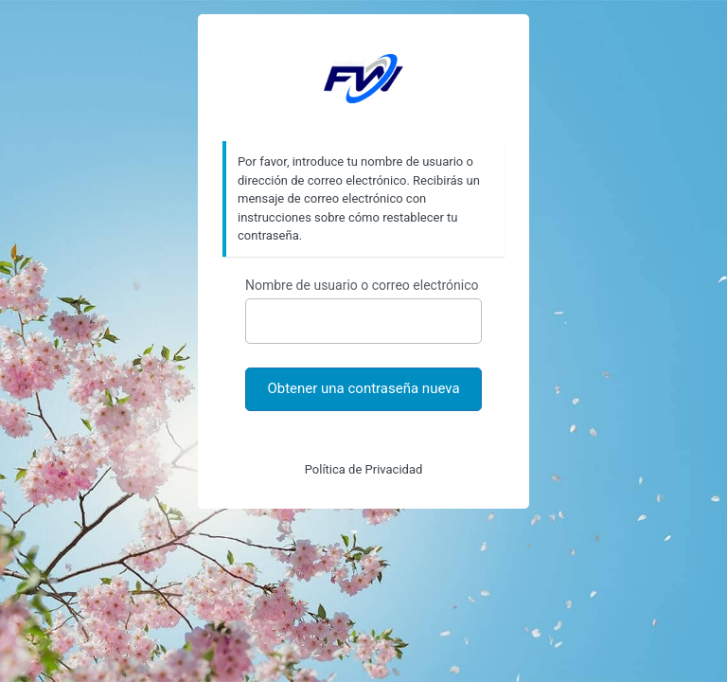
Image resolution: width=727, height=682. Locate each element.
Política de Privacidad (364, 469)
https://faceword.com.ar (363, 78)
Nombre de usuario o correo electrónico (362, 285)
